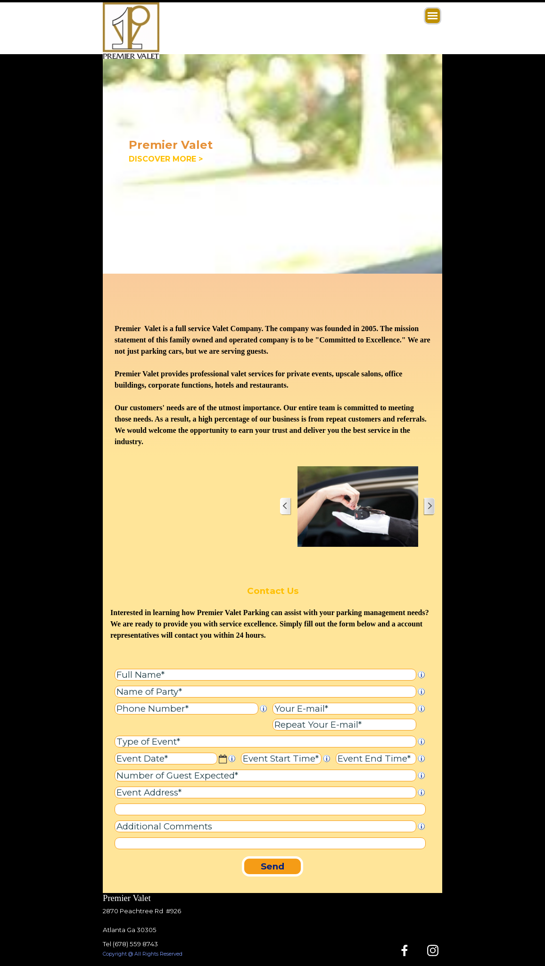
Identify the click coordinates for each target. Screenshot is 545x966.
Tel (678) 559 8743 (130, 944)
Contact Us (272, 590)
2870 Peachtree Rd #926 (142, 911)
